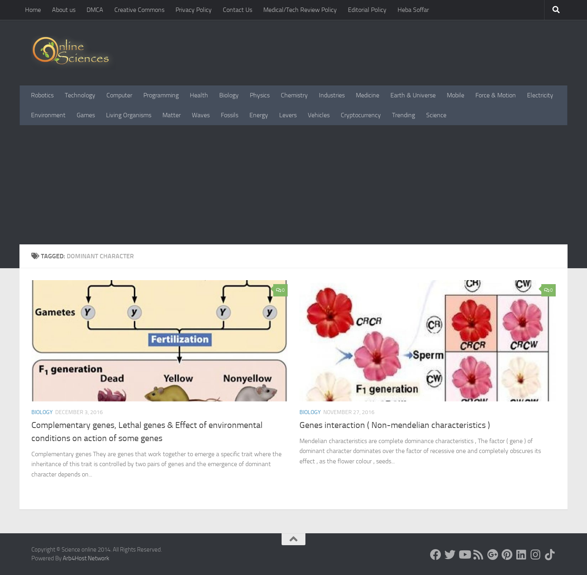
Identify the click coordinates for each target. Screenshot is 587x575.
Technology (80, 95)
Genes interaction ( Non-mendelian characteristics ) (394, 425)
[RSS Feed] (478, 554)
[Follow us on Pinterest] (507, 554)
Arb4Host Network (86, 558)
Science (436, 115)
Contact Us (237, 10)
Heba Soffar (413, 10)
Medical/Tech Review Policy (300, 10)
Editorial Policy (367, 10)
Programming (161, 95)
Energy (258, 115)
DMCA (95, 10)
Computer (119, 95)
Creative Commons (139, 10)
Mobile (455, 95)
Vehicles (319, 115)
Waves (201, 115)
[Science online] (435, 554)
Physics (260, 95)
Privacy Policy (194, 10)
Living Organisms (128, 115)
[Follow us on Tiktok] (550, 554)
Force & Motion (495, 95)
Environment (48, 115)
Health (199, 95)
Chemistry (294, 95)
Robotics (42, 95)
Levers (288, 115)
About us (63, 10)
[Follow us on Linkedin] (521, 554)
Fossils (229, 115)
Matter (171, 115)
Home (33, 10)
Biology (229, 95)
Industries (332, 95)
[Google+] (492, 554)
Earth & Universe (413, 95)
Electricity (540, 95)
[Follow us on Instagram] (535, 554)
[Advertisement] (293, 184)
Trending (403, 115)
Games (86, 115)
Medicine (367, 95)
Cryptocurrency (361, 115)
